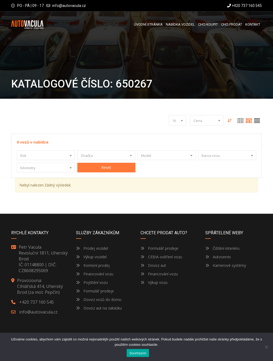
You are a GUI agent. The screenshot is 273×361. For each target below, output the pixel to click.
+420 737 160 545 (244, 5)
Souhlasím (137, 353)
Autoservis (218, 256)
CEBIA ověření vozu (165, 256)
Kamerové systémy (225, 265)
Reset (106, 167)
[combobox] (177, 120)
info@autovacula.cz (69, 5)
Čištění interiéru (222, 248)
